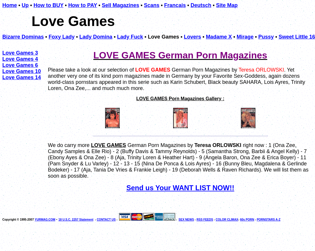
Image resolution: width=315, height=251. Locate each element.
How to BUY (49, 5)
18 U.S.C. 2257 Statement (75, 219)
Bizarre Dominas (23, 37)
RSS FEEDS (204, 219)
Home (9, 5)
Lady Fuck (130, 37)
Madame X (219, 37)
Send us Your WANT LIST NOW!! (180, 188)
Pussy (266, 37)
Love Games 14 (21, 77)
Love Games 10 (21, 71)
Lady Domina (95, 37)
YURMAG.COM (45, 219)
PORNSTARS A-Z (268, 219)
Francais (175, 5)
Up (25, 5)
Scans (151, 5)
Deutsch (201, 5)
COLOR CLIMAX (227, 219)
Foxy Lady (61, 37)
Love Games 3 (20, 53)
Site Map (227, 5)
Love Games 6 (20, 65)
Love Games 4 (20, 59)
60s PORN (247, 219)
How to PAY (82, 5)
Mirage (244, 37)
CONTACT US (106, 219)
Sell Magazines (120, 5)
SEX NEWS (186, 219)
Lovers (192, 37)
